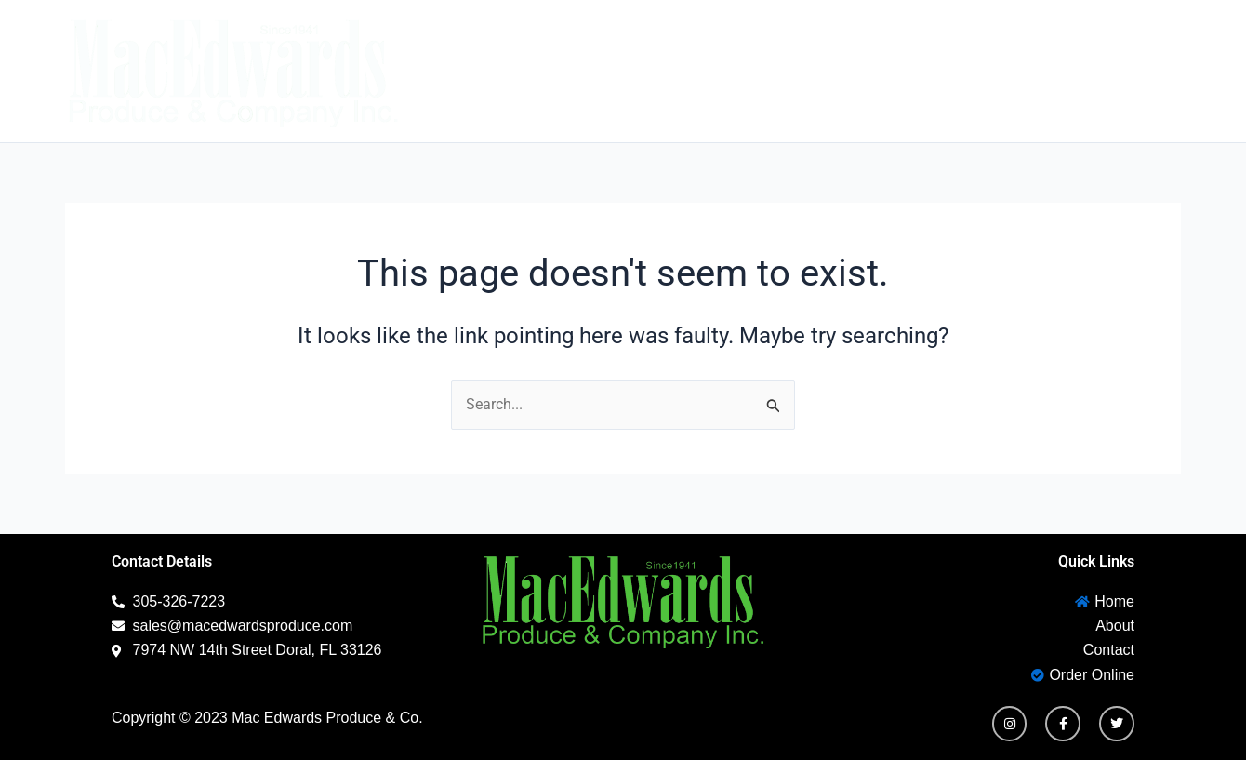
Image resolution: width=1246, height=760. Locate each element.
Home (612, 71)
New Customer (945, 71)
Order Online (1113, 71)
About (702, 71)
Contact (801, 71)
